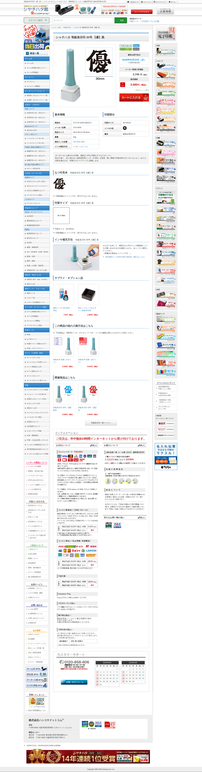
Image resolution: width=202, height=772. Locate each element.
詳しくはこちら (82, 147)
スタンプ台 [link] (31, 298)
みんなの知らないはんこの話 (164, 408)
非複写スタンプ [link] (32, 422)
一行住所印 (144, 21)
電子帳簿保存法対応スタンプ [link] (37, 449)
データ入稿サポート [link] (35, 526)
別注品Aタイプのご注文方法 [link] (36, 511)
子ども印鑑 (154, 21)
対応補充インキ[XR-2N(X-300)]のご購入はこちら (125, 257)
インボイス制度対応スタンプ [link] (37, 445)
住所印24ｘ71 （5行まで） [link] (36, 122)
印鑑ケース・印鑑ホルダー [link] (36, 344)
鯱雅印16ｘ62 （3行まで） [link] (36, 151)
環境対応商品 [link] (33, 494)
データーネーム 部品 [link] (34, 195)
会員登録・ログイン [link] (35, 588)
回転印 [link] (37, 279)
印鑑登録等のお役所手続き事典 (164, 394)
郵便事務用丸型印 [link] (33, 225)
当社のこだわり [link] (33, 634)
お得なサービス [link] (33, 597)
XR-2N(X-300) (79, 142)
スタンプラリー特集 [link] (34, 431)
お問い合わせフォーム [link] (36, 618)
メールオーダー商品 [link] (34, 417)
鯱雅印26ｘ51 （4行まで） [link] (36, 160)
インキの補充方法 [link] (34, 489)
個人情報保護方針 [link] (34, 577)
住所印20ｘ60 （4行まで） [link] (36, 117)
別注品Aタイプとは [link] (35, 505)
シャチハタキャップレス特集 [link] (37, 390)
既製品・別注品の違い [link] (36, 471)
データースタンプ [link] (33, 203)
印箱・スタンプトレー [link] (35, 348)
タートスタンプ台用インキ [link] (36, 362)
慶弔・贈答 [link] (31, 261)
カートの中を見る (142, 12)
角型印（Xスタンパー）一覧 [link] (37, 95)
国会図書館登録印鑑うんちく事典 (164, 388)
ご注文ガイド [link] (33, 549)
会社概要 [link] (31, 639)
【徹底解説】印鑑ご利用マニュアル (164, 401)
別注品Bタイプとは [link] (35, 521)
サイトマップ (160, 2)
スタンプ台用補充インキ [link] (36, 302)
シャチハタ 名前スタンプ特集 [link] (37, 454)
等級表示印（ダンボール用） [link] (37, 270)
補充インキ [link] (31, 293)
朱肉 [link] (28, 334)
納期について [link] (33, 558)
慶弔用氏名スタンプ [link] (34, 221)
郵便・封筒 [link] (31, 256)
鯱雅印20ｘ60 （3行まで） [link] (36, 156)
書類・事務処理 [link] (32, 247)
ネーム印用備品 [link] (32, 72)
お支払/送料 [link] (32, 554)
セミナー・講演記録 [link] (35, 662)
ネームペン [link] (31, 82)
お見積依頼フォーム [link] (35, 614)
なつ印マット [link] (32, 339)
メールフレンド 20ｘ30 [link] (35, 143)
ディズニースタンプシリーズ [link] (37, 413)
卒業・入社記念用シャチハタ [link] (37, 440)
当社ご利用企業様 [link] (34, 653)
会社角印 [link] (30, 216)
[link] (63, 301)
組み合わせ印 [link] (32, 130)
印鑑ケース (134, 21)
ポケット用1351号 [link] (33, 168)
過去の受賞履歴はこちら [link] (37, 710)
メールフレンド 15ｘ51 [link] (35, 138)
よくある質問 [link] (33, 609)
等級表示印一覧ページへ (101, 423)
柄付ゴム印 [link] (31, 284)
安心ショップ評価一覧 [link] (36, 648)
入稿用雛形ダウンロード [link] (37, 531)
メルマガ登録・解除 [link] (35, 593)
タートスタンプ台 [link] (33, 357)
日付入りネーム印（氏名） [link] (36, 181)
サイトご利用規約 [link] (34, 572)
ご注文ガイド (134, 2)
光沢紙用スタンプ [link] (33, 426)
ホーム (173, 2)
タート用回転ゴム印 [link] (34, 367)
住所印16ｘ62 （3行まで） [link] (36, 113)
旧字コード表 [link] (33, 517)
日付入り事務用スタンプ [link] (36, 191)
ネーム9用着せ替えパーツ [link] (36, 68)
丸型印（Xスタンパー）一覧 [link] (37, 100)
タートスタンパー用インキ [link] (36, 380)
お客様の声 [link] (32, 623)
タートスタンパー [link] (33, 376)
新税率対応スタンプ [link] (34, 233)
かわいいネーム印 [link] (33, 403)
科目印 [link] (29, 243)
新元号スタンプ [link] (32, 238)
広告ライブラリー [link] (34, 657)
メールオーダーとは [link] (35, 475)
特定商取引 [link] (32, 563)
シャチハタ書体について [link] (37, 485)
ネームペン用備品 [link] (33, 86)
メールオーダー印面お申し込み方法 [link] (37, 536)
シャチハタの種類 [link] (34, 466)
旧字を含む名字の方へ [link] (36, 480)
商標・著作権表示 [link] (34, 568)
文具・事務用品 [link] (32, 435)
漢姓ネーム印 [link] (32, 408)
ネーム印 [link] (30, 63)
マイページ (147, 2)
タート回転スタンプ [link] (34, 371)
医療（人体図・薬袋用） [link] (36, 266)
